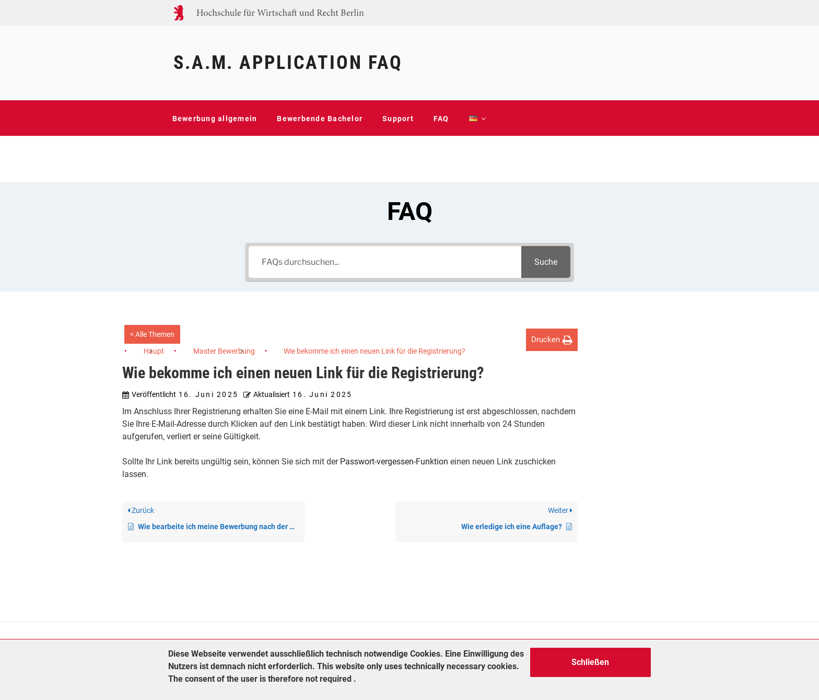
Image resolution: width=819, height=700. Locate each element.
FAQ (441, 118)
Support (398, 118)
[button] (551, 340)
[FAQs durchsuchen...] (385, 262)
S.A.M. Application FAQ (288, 63)
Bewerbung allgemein (215, 118)
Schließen (590, 662)
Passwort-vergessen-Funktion (394, 461)
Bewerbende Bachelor (319, 118)
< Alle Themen (152, 334)
